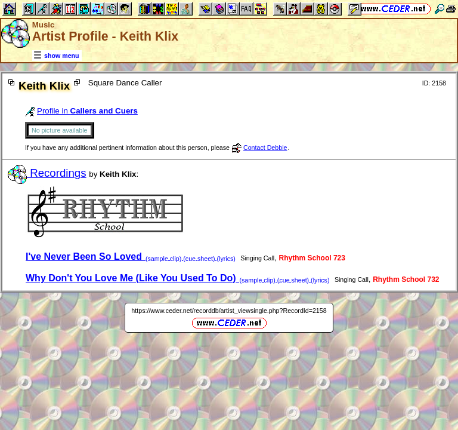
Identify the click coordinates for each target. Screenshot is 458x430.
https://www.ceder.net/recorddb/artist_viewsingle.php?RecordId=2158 (228, 310)
